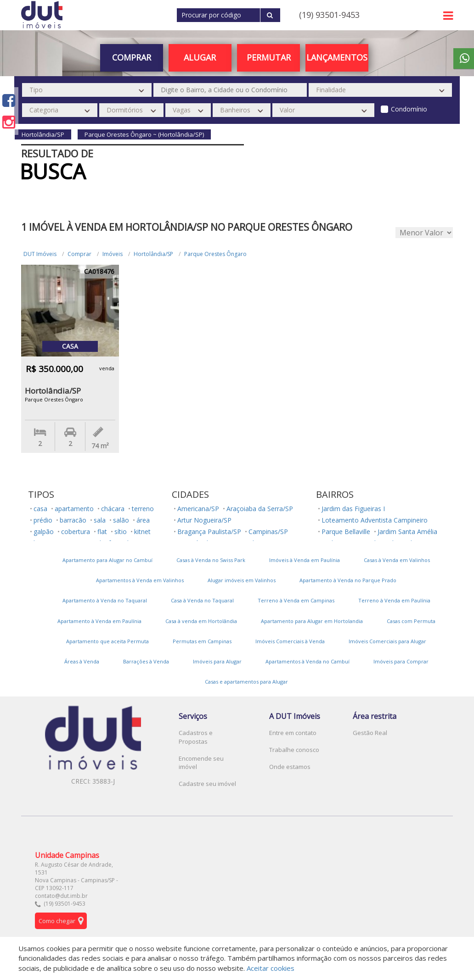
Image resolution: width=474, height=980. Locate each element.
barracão (73, 520)
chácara (112, 508)
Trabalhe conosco (294, 750)
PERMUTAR (269, 57)
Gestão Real (370, 733)
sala (100, 520)
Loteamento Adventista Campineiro (375, 520)
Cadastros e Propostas (196, 737)
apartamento (74, 508)
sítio (120, 531)
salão (121, 520)
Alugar (200, 57)
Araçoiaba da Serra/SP (259, 508)
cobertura (75, 531)
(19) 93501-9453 (329, 14)
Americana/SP (198, 508)
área (143, 520)
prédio (43, 520)
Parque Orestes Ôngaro (215, 254)
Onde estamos (289, 767)
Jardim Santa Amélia (407, 531)
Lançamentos (336, 57)
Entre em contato (292, 733)
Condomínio (409, 109)
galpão (44, 531)
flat (102, 531)
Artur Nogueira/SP (204, 520)
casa (40, 508)
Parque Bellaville (346, 531)
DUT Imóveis (39, 254)
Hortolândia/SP (153, 254)
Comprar (131, 57)
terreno (143, 508)
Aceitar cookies (270, 968)
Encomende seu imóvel (201, 762)
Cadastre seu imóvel (207, 784)
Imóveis (112, 254)
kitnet (142, 531)
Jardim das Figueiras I (353, 508)
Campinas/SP (268, 531)
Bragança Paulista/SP (209, 531)
